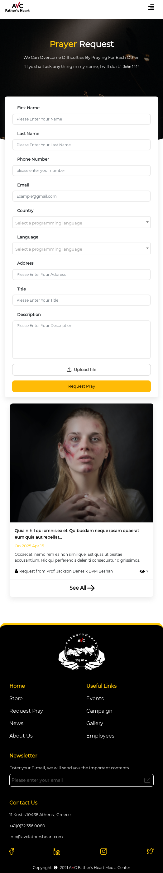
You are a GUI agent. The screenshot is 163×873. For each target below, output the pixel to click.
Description (29, 314)
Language (27, 236)
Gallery (94, 723)
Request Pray (81, 386)
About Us (21, 736)
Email (23, 184)
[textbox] (81, 223)
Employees (100, 736)
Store (16, 698)
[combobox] (81, 222)
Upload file (81, 369)
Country (25, 210)
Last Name (28, 133)
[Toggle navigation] (151, 7)
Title (21, 288)
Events (95, 698)
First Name (28, 107)
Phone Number (33, 159)
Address (25, 263)
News (16, 723)
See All (81, 588)
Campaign (99, 711)
